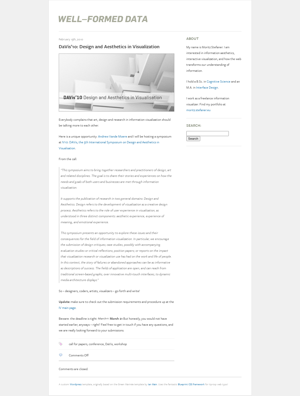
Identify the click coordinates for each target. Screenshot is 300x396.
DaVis (109, 344)
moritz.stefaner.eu (198, 110)
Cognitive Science (218, 81)
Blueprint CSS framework (191, 384)
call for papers (78, 344)
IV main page (67, 307)
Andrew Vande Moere (113, 136)
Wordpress (76, 384)
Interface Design (207, 87)
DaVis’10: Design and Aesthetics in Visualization (109, 46)
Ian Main (152, 384)
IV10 (65, 142)
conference (96, 344)
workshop (120, 344)
